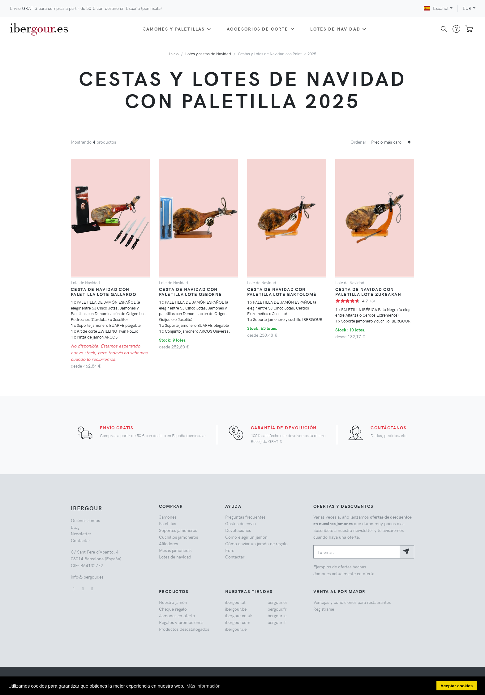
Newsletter (81, 533)
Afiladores (168, 543)
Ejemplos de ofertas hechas (339, 566)
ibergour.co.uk (238, 615)
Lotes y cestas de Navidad (208, 53)
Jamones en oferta (177, 615)
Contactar (80, 540)
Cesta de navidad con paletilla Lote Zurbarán (368, 291)
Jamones (167, 517)
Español (436, 8)
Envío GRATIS (117, 427)
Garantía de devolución (284, 427)
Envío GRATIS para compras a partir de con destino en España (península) (86, 8)
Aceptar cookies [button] (456, 686)
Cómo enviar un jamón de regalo (256, 543)
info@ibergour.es (87, 577)
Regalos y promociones (181, 622)
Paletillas (167, 523)
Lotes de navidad (175, 557)
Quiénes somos (85, 520)
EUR (467, 8)
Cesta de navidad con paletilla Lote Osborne (190, 291)
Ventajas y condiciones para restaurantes (352, 602)
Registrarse (323, 609)
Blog (75, 527)
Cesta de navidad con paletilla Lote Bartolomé (282, 291)
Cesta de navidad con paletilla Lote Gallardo (103, 291)
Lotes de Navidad (338, 29)
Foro (229, 550)
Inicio (173, 53)
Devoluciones (238, 530)
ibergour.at (235, 602)
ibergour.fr (276, 609)
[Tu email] (356, 551)
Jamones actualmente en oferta (343, 573)
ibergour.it (276, 622)
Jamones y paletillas (177, 29)
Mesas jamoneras (175, 550)
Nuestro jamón (173, 602)
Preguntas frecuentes (245, 517)
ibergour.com (237, 622)
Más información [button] (204, 686)
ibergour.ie (276, 615)
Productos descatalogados (184, 629)
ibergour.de (236, 629)
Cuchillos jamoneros (178, 537)
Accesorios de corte (261, 29)
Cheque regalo (173, 609)
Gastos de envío (240, 523)
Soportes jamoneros (178, 530)
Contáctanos (388, 427)
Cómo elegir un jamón (246, 537)
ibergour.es (277, 602)
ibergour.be (236, 609)
